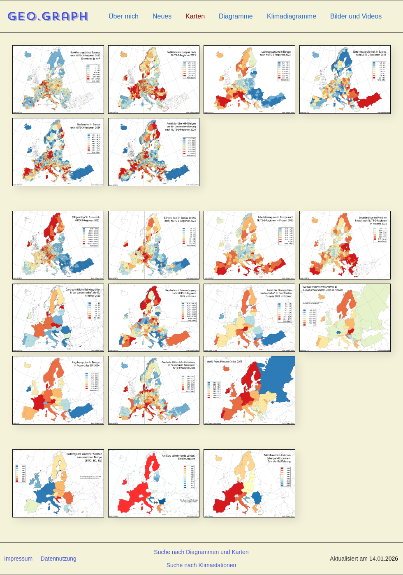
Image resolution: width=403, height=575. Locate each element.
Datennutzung (58, 558)
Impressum (18, 558)
